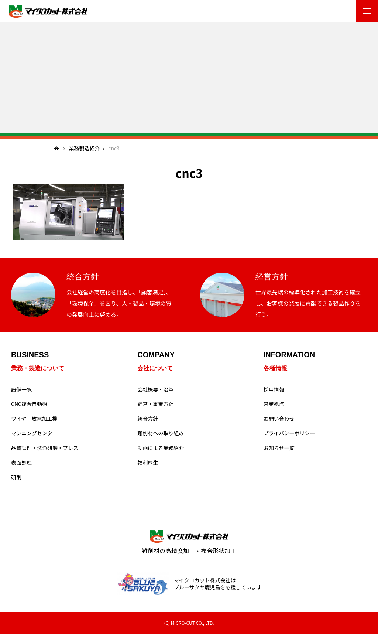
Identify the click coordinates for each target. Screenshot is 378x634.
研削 (16, 477)
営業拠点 (274, 404)
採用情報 (274, 389)
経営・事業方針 (155, 404)
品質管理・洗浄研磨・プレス (44, 447)
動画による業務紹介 (160, 447)
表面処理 (21, 462)
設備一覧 (21, 389)
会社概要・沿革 (155, 389)
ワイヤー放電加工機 (34, 418)
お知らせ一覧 (279, 447)
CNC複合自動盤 (29, 404)
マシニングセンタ (31, 433)
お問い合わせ (279, 418)
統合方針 (147, 418)
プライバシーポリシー (289, 433)
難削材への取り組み (160, 433)
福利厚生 (147, 462)
